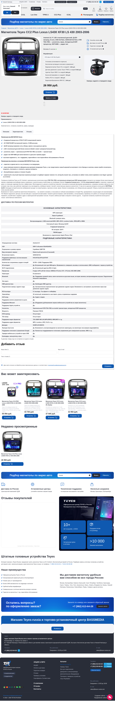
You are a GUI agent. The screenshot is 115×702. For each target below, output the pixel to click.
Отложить (44, 105)
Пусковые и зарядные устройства (70, 677)
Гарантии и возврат (95, 46)
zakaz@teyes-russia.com (103, 651)
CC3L (23, 15)
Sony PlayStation (65, 680)
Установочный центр (60, 2)
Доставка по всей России (97, 43)
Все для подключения (66, 670)
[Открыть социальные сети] (110, 697)
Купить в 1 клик (51, 98)
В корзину (49, 92)
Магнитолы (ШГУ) (13, 28)
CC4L (69, 15)
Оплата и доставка (39, 669)
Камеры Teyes (64, 668)
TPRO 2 (45, 15)
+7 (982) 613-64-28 (92, 2)
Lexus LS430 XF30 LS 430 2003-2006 (36, 28)
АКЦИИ (36, 666)
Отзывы (39, 1)
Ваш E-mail (61, 349)
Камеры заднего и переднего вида (12, 116)
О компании (32, 1)
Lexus (21, 28)
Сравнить (44, 102)
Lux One (34, 15)
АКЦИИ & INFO (23, 1)
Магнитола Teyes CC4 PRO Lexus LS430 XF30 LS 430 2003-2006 (11, 403)
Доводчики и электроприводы (69, 673)
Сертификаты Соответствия (42, 679)
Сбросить (106, 21)
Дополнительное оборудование (69, 675)
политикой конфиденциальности (57, 365)
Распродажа (88, 15)
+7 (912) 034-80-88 (66, 565)
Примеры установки (39, 677)
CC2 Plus (57, 15)
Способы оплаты (95, 40)
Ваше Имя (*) (5, 349)
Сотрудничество (72, 2)
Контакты (44, 1)
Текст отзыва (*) (5, 356)
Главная (3, 28)
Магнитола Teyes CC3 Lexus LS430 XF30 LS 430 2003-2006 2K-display (56, 403)
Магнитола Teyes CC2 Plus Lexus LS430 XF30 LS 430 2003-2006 (11, 455)
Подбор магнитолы (106, 15)
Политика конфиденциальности (12, 697)
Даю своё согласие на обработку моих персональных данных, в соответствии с (35, 365)
